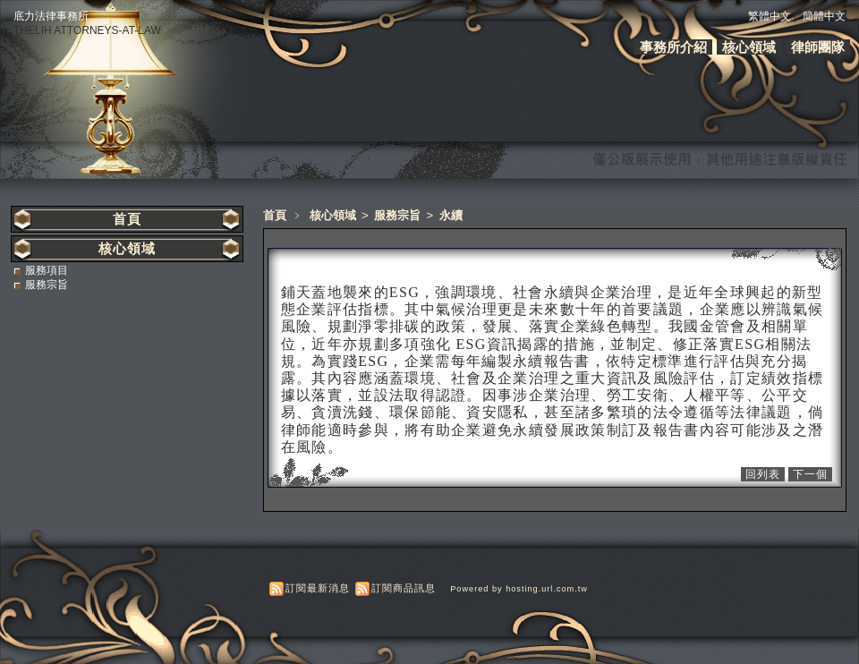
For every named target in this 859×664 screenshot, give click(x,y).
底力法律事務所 (51, 16)
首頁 (274, 215)
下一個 (810, 474)
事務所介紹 (673, 47)
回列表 (762, 474)
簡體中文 (824, 16)
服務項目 (46, 270)
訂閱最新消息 (317, 588)
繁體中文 (769, 16)
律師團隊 (818, 47)
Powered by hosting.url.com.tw (519, 588)
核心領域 (749, 47)
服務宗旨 (398, 215)
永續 (451, 215)
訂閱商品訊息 (403, 588)
